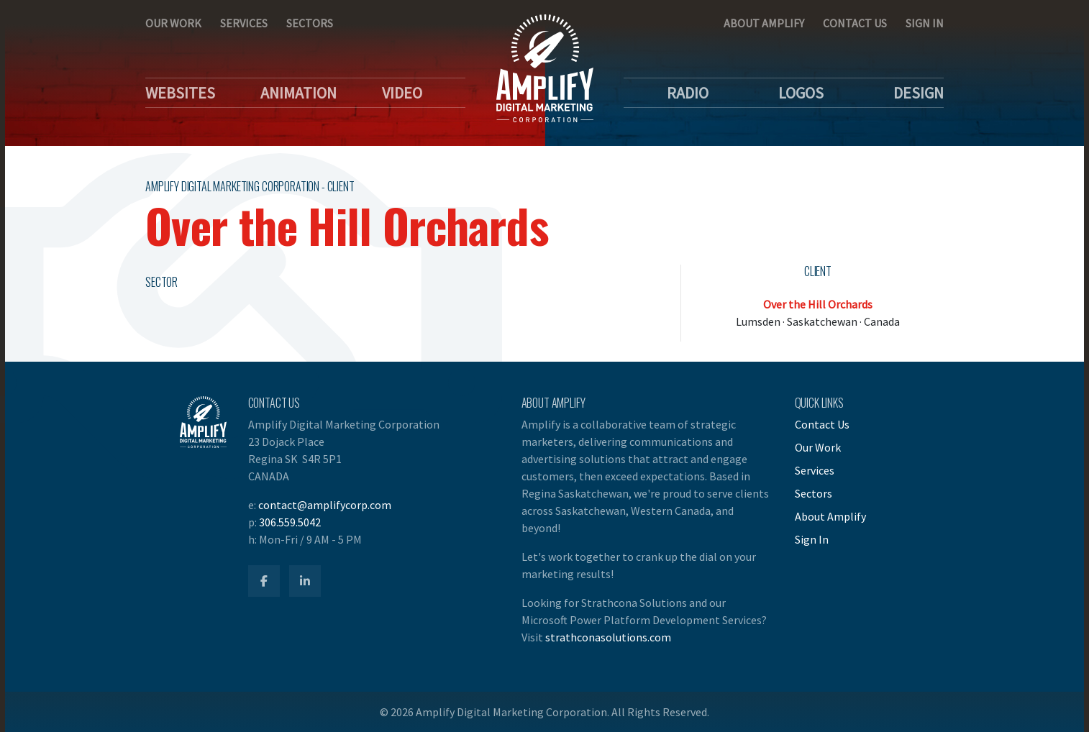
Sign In (925, 23)
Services (244, 23)
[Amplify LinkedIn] (305, 581)
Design (918, 93)
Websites (180, 93)
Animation (298, 93)
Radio (687, 93)
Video (402, 93)
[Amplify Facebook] (264, 581)
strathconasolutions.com (608, 637)
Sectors (309, 23)
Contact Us (855, 23)
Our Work (173, 23)
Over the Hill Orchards (817, 304)
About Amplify (764, 23)
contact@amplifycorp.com (324, 505)
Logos (801, 93)
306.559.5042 (290, 522)
